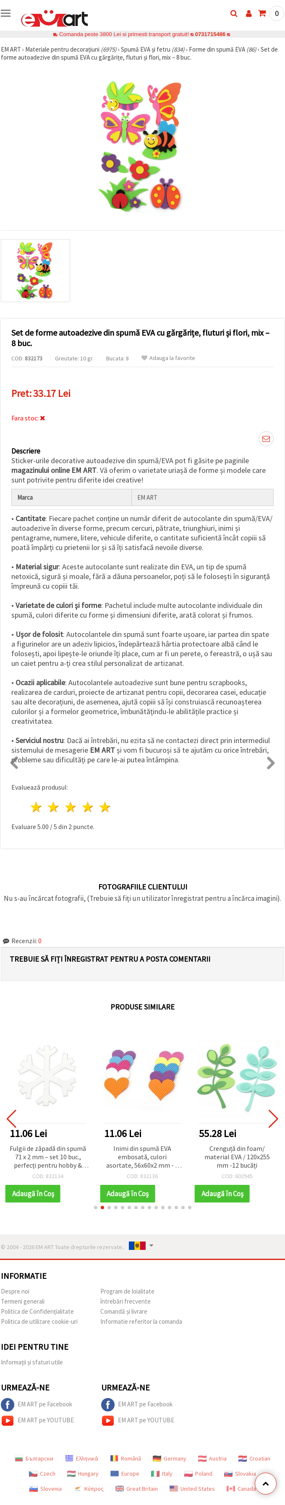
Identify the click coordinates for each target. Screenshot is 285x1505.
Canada (241, 1488)
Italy (162, 1473)
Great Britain (136, 1488)
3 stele (71, 807)
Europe (124, 1473)
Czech (42, 1473)
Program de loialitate (127, 1291)
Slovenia (45, 1488)
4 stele (88, 807)
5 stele (105, 807)
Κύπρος (88, 1488)
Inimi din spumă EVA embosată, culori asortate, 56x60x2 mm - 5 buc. (142, 1157)
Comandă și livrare (123, 1311)
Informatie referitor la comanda (141, 1321)
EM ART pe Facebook (36, 1404)
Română (125, 1458)
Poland (198, 1473)
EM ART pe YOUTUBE (37, 1420)
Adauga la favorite (168, 358)
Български (34, 1458)
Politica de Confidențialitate (37, 1311)
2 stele (54, 807)
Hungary (83, 1473)
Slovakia (240, 1473)
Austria (212, 1458)
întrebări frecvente (125, 1301)
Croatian (254, 1458)
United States (192, 1488)
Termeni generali (22, 1301)
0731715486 (210, 34)
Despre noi (15, 1291)
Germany (169, 1458)
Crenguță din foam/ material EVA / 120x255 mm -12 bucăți (237, 1156)
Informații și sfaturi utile (32, 1362)
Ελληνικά (81, 1458)
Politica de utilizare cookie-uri (39, 1321)
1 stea (36, 807)
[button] (95, 1207)
